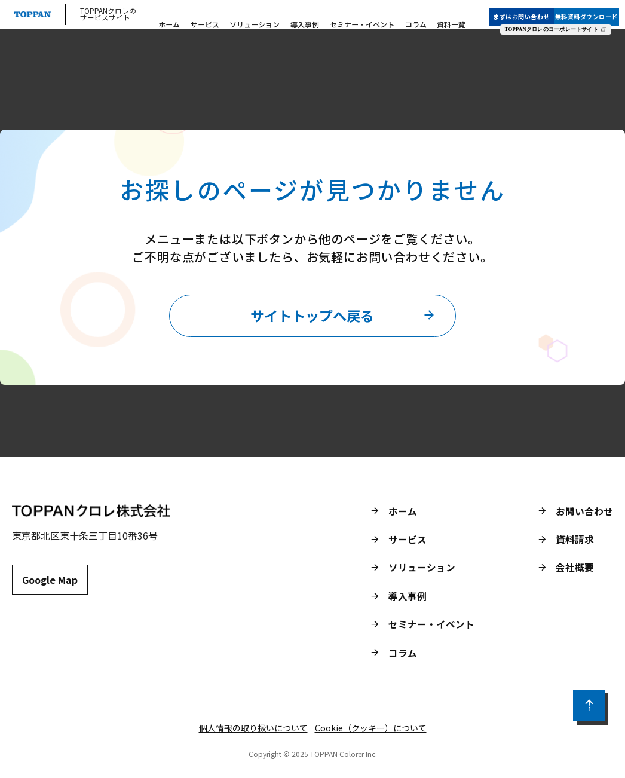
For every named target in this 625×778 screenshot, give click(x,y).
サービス (217, 18)
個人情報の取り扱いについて (253, 732)
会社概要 (575, 570)
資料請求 (575, 542)
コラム (411, 18)
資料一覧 (442, 18)
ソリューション (263, 18)
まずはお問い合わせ (527, 7)
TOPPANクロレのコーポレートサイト (557, 21)
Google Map (50, 583)
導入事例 (309, 18)
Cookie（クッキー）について (371, 732)
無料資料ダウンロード (592, 7)
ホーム (186, 18)
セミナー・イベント (362, 18)
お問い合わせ (584, 513)
